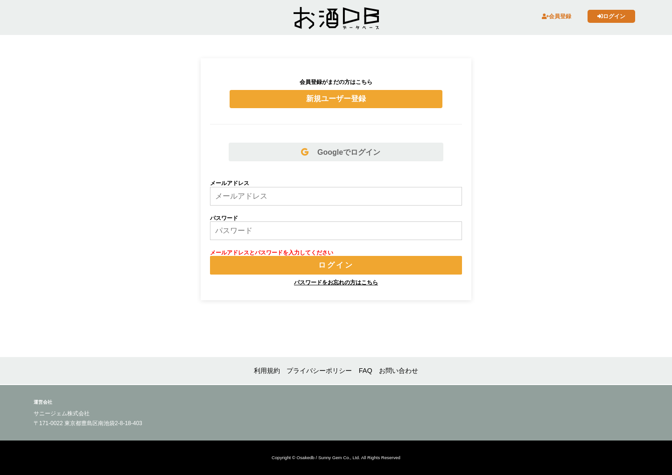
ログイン (611, 16)
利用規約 (267, 370)
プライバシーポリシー (319, 370)
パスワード (224, 218)
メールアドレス (229, 183)
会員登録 (556, 16)
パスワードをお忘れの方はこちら (336, 282)
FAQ (365, 370)
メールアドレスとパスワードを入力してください (271, 252)
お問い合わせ (398, 370)
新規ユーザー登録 (336, 99)
